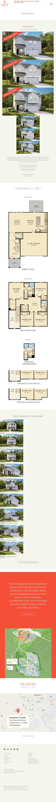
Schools (6, 756)
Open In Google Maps (28, 736)
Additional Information (28, 166)
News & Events (8, 761)
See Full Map (28, 614)
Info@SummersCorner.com (18, 788)
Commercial (7, 758)
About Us (30, 753)
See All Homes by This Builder (28, 562)
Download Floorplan (23, 188)
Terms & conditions (9, 769)
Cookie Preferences (33, 760)
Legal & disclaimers (33, 761)
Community (7, 753)
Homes (6, 755)
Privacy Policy (32, 758)
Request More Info (28, 169)
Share (37, 188)
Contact (30, 755)
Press (29, 756)
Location (6, 760)
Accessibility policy (33, 763)
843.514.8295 (28, 176)
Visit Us (6, 763)
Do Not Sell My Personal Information (14, 771)
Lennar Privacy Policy (10, 772)
